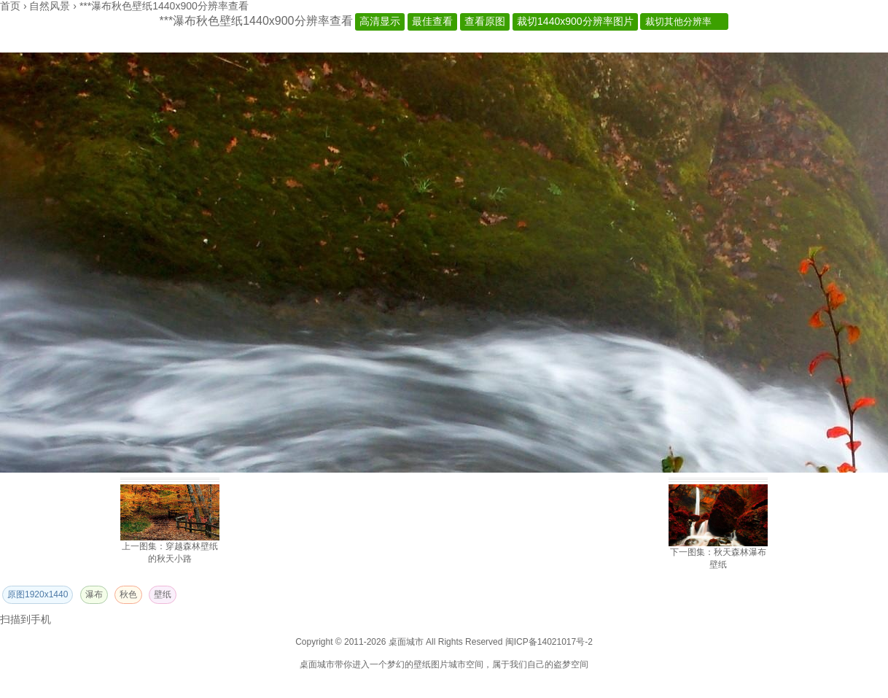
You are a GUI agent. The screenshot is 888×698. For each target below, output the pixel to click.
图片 (439, 664)
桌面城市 (317, 664)
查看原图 (484, 21)
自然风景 (49, 6)
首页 (10, 6)
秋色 (128, 594)
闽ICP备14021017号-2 (549, 642)
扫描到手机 (25, 619)
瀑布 (94, 594)
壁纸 (162, 594)
